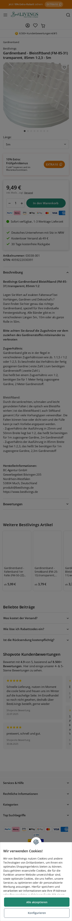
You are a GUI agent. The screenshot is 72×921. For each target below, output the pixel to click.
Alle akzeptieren (36, 902)
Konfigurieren (37, 913)
